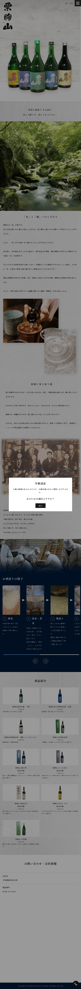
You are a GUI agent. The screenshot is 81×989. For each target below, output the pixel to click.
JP (66, 3)
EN (71, 3)
